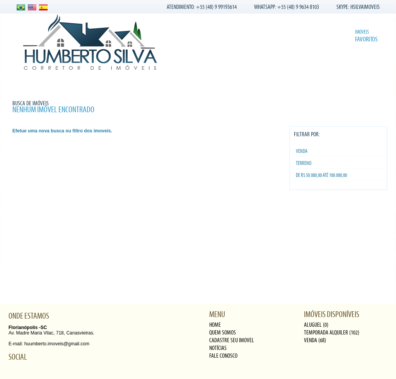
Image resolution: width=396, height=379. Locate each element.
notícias (218, 348)
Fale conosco (237, 83)
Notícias (199, 83)
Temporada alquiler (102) (331, 332)
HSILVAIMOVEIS (365, 6)
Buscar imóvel (352, 83)
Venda (301, 151)
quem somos (222, 332)
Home (20, 83)
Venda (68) (315, 340)
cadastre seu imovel (231, 340)
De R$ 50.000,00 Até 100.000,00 (321, 175)
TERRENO (303, 163)
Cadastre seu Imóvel (153, 83)
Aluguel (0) (316, 324)
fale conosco (223, 355)
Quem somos (53, 83)
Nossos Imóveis (98, 83)
